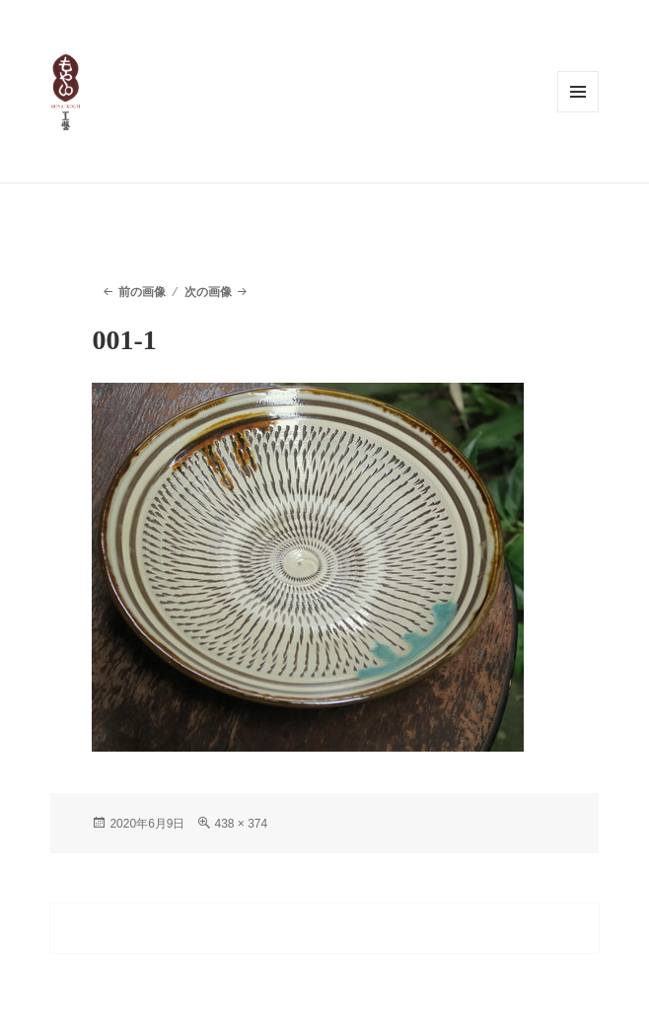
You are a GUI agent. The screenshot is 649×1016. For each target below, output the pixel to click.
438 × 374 (240, 824)
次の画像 (208, 292)
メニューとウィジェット (578, 91)
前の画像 (142, 292)
